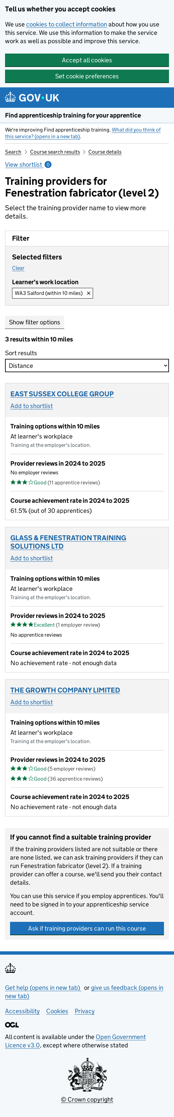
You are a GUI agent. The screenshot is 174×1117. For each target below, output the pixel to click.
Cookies (57, 1011)
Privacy (85, 1011)
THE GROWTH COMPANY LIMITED (65, 690)
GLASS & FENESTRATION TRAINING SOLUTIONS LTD (68, 542)
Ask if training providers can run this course (87, 928)
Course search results (55, 152)
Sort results (23, 353)
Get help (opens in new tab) (43, 987)
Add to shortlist (31, 406)
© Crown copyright (87, 1099)
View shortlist (28, 164)
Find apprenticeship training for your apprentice (73, 115)
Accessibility (22, 1011)
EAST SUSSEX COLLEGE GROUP (62, 394)
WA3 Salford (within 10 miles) (49, 293)
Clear (18, 268)
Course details (104, 152)
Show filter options (34, 322)
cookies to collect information (66, 24)
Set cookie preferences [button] (87, 76)
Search (13, 152)
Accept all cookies (87, 60)
